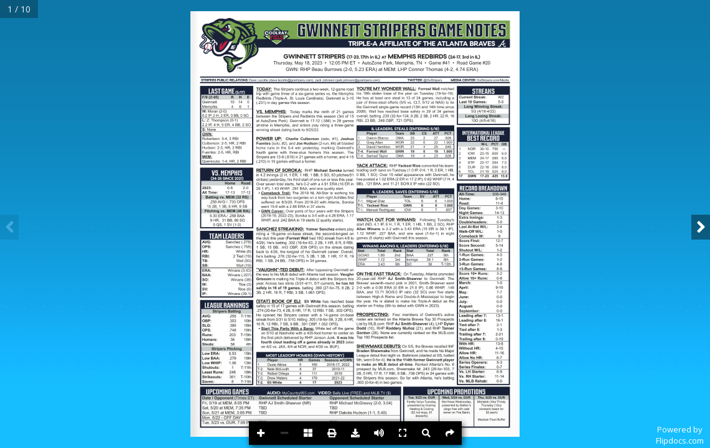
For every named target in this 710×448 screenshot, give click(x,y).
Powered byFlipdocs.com (680, 435)
